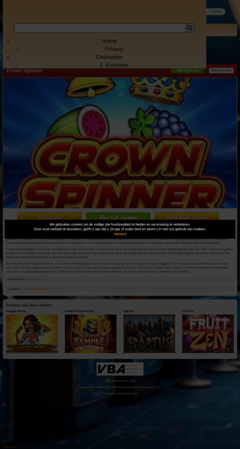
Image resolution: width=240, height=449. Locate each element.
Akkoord (120, 234)
